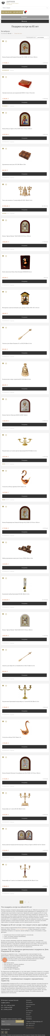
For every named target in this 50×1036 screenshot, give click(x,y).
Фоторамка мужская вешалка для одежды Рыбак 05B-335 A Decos (20, 307)
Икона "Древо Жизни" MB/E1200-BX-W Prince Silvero (17, 628)
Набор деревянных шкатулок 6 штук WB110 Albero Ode (17, 557)
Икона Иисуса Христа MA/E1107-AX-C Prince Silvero (17, 128)
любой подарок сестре (22, 927)
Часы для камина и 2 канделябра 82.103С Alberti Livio (17, 200)
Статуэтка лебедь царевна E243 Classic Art (14, 485)
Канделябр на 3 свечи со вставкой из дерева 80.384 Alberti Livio (20, 878)
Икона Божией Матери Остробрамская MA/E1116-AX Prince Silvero (21, 771)
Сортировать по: (31, 37)
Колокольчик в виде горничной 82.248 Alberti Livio (16, 378)
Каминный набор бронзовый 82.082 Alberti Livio (15, 593)
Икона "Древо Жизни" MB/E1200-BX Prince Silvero (16, 235)
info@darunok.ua (30, 1026)
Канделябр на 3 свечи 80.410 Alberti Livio (13, 807)
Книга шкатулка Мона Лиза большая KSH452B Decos (17, 271)
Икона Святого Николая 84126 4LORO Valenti (15, 414)
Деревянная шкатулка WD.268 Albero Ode (14, 164)
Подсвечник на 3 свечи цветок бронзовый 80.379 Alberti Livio (19, 450)
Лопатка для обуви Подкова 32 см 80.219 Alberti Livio (17, 343)
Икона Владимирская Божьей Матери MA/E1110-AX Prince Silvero (21, 521)
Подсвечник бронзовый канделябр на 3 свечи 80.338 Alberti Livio (20, 700)
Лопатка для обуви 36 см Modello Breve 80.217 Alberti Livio (18, 664)
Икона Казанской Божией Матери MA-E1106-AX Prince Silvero (19, 57)
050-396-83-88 (6, 12)
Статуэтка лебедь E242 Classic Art (11, 736)
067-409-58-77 (17, 12)
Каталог (24, 17)
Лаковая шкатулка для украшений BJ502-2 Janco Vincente (18, 92)
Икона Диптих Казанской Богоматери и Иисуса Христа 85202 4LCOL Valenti (23, 843)
